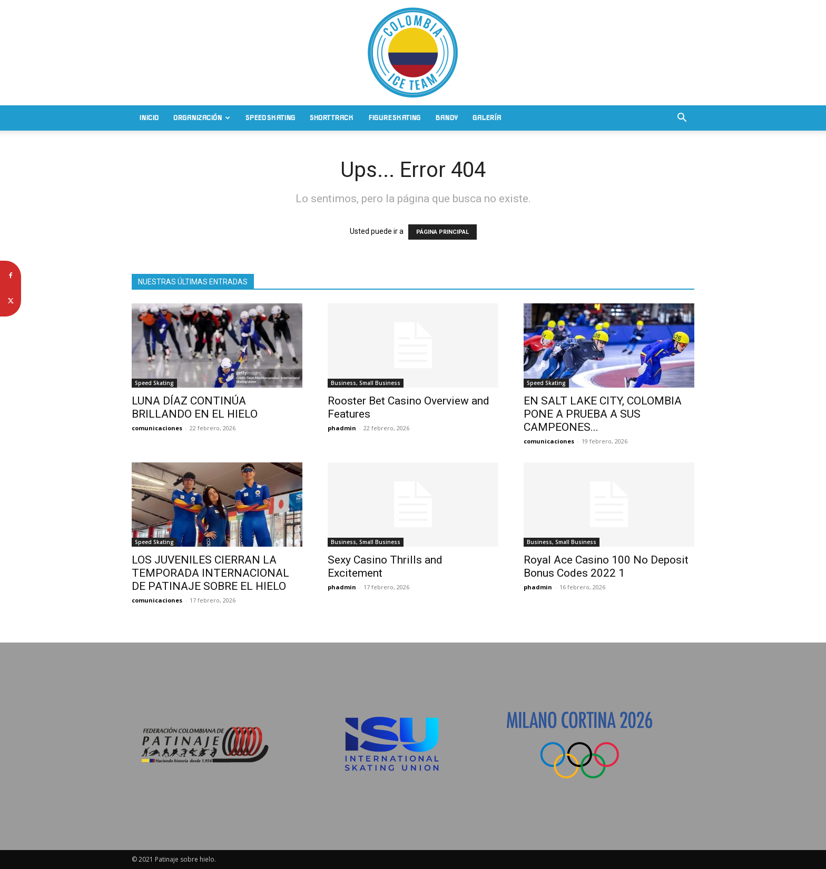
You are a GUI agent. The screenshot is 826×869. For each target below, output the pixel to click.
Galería (487, 117)
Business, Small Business (365, 383)
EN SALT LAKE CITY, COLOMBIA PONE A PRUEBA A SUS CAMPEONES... (603, 413)
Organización (201, 117)
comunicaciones (157, 428)
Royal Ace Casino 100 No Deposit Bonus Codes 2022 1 (606, 566)
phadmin (342, 428)
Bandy (446, 117)
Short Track (331, 117)
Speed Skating (270, 117)
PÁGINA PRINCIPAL (442, 232)
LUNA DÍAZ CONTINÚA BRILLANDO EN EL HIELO (195, 407)
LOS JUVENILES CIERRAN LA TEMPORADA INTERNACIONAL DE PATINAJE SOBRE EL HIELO (210, 573)
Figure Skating (394, 117)
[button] (681, 119)
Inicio (149, 117)
